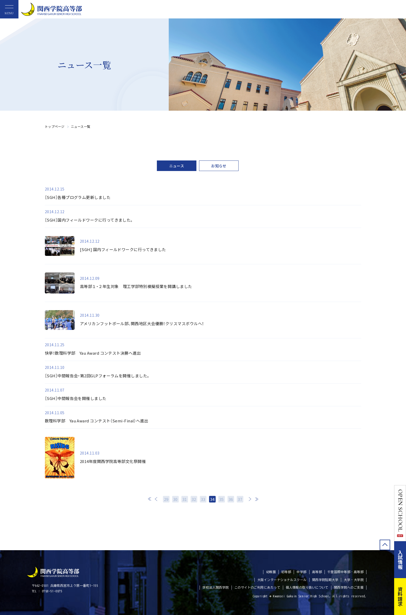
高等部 (317, 571)
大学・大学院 (354, 579)
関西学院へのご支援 (349, 587)
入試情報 (400, 559)
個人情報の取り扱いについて (307, 587)
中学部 (301, 571)
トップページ (55, 126)
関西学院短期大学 (325, 579)
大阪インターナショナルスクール (282, 579)
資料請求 (400, 596)
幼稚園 (271, 571)
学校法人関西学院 (215, 587)
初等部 (286, 571)
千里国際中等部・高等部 (345, 571)
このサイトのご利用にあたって (257, 587)
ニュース (176, 165)
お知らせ (218, 165)
